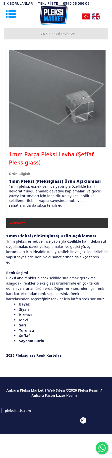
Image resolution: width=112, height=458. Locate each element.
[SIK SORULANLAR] (18, 3)
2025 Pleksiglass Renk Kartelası (34, 355)
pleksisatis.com (18, 410)
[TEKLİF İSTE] (48, 3)
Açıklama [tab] (18, 223)
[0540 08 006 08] (76, 3)
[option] (57, 98)
